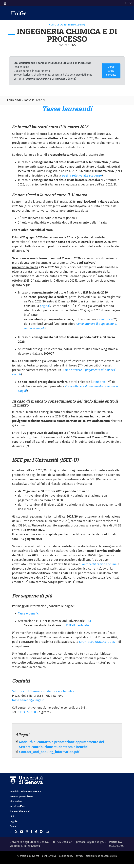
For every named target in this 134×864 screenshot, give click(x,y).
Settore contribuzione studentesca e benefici (43, 691)
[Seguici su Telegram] (41, 832)
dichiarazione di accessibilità (101, 856)
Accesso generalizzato (21, 796)
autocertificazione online (99, 564)
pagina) (45, 306)
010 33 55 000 (27, 712)
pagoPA (14, 821)
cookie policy (66, 856)
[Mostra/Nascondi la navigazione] (5, 13)
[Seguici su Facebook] (31, 832)
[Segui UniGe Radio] (47, 832)
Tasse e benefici (28, 613)
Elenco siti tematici (20, 811)
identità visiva (49, 856)
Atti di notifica (17, 806)
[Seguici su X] (16, 832)
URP (12, 816)
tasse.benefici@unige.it (28, 700)
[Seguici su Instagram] (27, 832)
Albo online (16, 801)
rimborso (105, 319)
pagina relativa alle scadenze (82, 175)
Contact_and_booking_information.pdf (49, 752)
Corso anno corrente (111, 70)
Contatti (14, 826)
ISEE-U (92, 621)
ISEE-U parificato (77, 625)
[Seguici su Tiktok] (36, 832)
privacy (79, 856)
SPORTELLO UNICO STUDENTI (98, 642)
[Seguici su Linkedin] (11, 832)
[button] (5, 2)
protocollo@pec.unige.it (91, 841)
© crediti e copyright (28, 856)
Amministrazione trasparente (25, 791)
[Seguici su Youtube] (21, 832)
